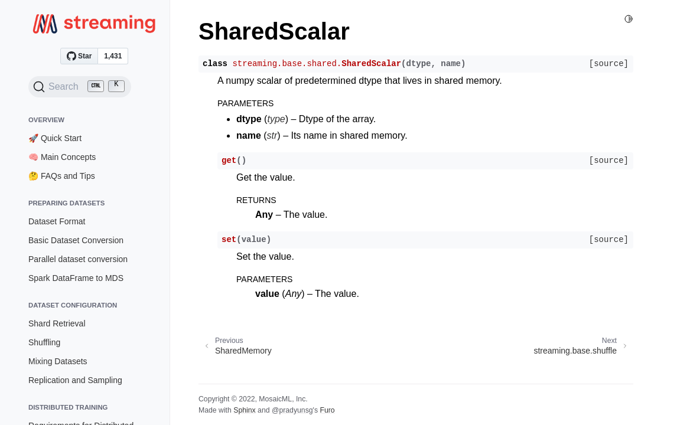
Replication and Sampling (75, 380)
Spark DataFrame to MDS (75, 278)
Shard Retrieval (57, 323)
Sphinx (244, 410)
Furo (327, 410)
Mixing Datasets (57, 361)
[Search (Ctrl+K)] (79, 86)
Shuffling (44, 342)
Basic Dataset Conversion (75, 240)
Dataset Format (56, 221)
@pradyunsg (292, 410)
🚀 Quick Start (55, 138)
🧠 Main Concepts (62, 157)
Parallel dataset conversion (78, 259)
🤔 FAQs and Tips (61, 176)
